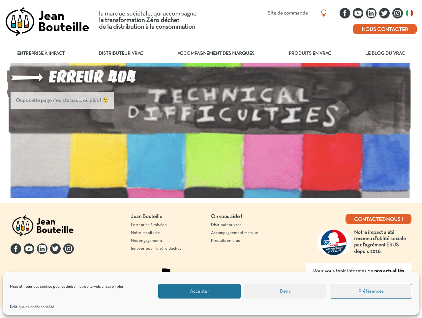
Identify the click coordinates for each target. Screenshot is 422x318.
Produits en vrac (310, 53)
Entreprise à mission (149, 225)
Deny (285, 291)
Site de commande (288, 13)
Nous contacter (385, 29)
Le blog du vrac (385, 53)
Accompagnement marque (234, 233)
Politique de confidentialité (32, 307)
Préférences (371, 291)
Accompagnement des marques (216, 53)
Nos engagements (147, 241)
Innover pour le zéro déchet (156, 249)
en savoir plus (113, 286)
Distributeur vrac (121, 53)
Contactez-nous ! (378, 219)
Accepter (199, 291)
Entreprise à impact (41, 53)
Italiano (411, 13)
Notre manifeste (145, 233)
